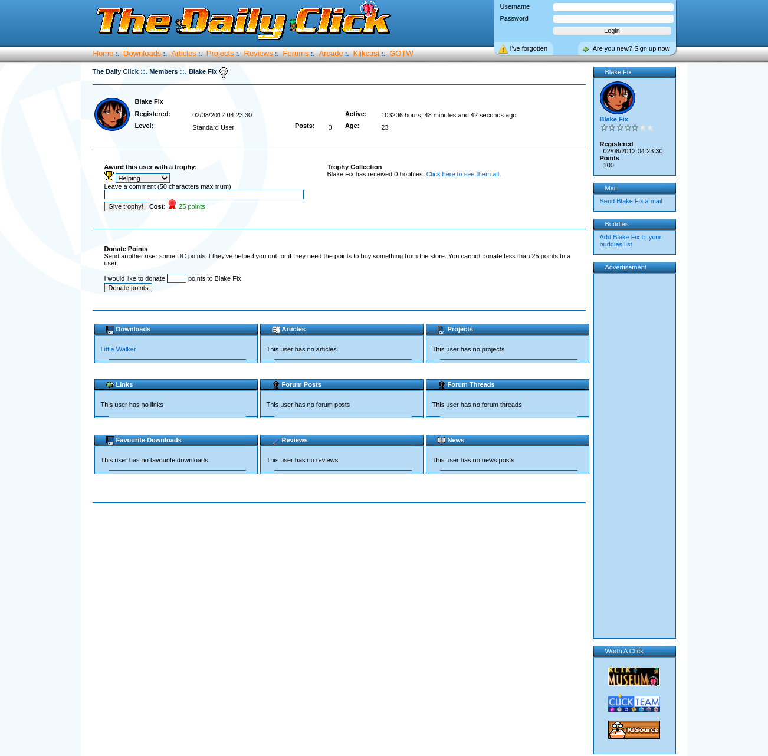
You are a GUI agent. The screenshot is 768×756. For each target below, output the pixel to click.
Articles (183, 53)
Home (103, 53)
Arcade (331, 53)
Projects (220, 53)
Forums (296, 53)
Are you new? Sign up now (631, 48)
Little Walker (118, 349)
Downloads (142, 53)
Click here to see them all (463, 174)
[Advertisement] (341, 540)
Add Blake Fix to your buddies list (631, 241)
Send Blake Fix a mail (631, 201)
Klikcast (366, 53)
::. (143, 71)
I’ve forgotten (529, 48)
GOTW (401, 53)
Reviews (258, 53)
